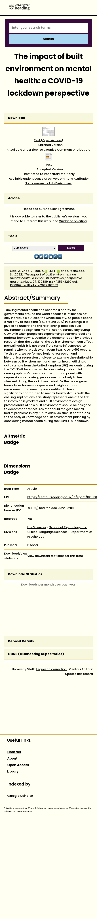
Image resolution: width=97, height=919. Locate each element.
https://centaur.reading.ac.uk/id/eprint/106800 (62, 497)
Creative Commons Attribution (66, 150)
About (12, 759)
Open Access (18, 765)
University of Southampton (18, 811)
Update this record (79, 674)
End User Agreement (59, 209)
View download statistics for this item (55, 556)
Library (13, 772)
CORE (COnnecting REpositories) (36, 654)
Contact (14, 752)
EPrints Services (77, 808)
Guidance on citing (73, 221)
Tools (12, 236)
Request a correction (51, 669)
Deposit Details (21, 641)
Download (16, 118)
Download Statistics (25, 574)
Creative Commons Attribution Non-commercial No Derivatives (57, 181)
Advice (14, 198)
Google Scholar (20, 796)
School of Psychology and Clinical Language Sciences (57, 530)
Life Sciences (36, 527)
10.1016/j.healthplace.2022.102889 (34, 285)
